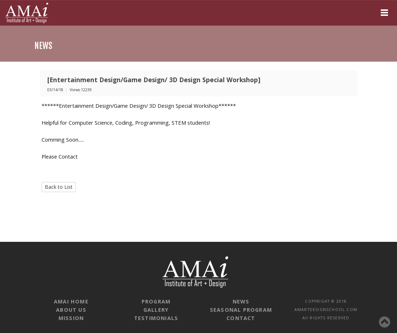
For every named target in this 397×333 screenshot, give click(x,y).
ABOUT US (71, 309)
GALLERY (156, 309)
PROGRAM (156, 301)
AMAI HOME (71, 301)
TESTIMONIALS (156, 318)
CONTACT (240, 318)
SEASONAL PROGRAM (241, 309)
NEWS (241, 301)
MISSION (71, 318)
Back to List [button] (59, 186)
